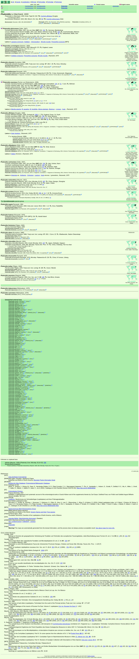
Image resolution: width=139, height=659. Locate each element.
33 (55, 619)
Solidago (27, 42)
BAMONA (46, 372)
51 (60, 84)
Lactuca (37, 175)
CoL (40, 23)
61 (76, 555)
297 (61, 563)
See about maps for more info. (105, 528)
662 (41, 147)
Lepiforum (12, 499)
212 (42, 118)
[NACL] (87, 22)
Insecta (18, 2)
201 (53, 547)
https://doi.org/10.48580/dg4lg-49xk (48, 505)
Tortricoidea (41, 2)
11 (39, 149)
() (90, 6)
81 (38, 560)
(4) (30, 194)
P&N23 (62, 22)
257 (102, 612)
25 (35, 585)
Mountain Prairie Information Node (44, 480)
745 (42, 85)
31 (83, 555)
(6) (33, 118)
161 (79, 619)
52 (43, 166)
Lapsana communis (17, 42)
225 (89, 612)
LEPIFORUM (46, 39)
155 (66, 541)
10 (75, 547)
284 (104, 646)
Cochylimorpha (29, 6)
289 (52, 557)
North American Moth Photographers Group (22, 509)
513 (75, 614)
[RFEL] (18, 17)
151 (126, 536)
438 (45, 462)
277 (35, 100)
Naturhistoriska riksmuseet (27, 518)
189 (43, 277)
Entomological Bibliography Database (38, 483)
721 (19, 648)
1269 (36, 114)
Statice (13, 154)
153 (125, 585)
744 (44, 163)
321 (129, 612)
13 (44, 193)
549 (34, 98)
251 (36, 171)
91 (42, 557)
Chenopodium (35, 42)
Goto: (31, 12)
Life (13, 2)
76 (25, 557)
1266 (42, 550)
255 (36, 169)
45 (58, 33)
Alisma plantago (43, 109)
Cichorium (30, 175)
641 (10, 648)
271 (42, 139)
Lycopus (58, 109)
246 (36, 149)
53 (50, 197)
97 (61, 612)
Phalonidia (64, 6)
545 (91, 614)
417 (47, 614)
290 (40, 193)
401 (113, 646)
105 (13, 574)
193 (92, 619)
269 (35, 557)
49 (87, 573)
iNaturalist (46, 23)
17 (44, 555)
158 (43, 184)
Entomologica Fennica (16, 491)
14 (39, 278)
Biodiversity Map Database (17, 483)
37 (59, 555)
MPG (24, 312)
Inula (63, 109)
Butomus (52, 109)
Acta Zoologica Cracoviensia (18, 477)
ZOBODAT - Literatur (29, 521)
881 (37, 648)
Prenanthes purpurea (58, 42)
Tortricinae (58, 2)
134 (56, 84)
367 (44, 181)
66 (135, 555)
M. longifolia (33, 109)
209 (94, 574)
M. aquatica (25, 109)
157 (44, 243)
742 (44, 30)
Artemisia (14, 175)
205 (51, 596)
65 (50, 612)
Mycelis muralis (46, 42)
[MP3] (46, 22)
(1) (39, 138)
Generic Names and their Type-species (43, 512)
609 (93, 620)
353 (18, 614)
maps (134, 40)
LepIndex (67, 22)
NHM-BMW (27, 22)
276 (35, 92)
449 (47, 620)
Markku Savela (90, 656)
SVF (54, 39)
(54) (30, 37)
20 (47, 138)
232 (43, 165)
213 (95, 646)
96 (42, 19)
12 (39, 37)
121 (87, 646)
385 (31, 614)
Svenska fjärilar (13, 518)
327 (35, 278)
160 (59, 36)
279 (34, 124)
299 (41, 87)
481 (61, 614)
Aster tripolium (15, 133)
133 (110, 555)
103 (93, 555)
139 (44, 168)
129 (81, 574)
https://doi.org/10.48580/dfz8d (86, 488)
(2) (55, 74)
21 (66, 555)
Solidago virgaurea (17, 56)
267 (36, 37)
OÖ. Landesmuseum (15, 521)
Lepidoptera (26, 2)
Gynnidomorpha (41, 6)
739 (43, 116)
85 (102, 627)
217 (17, 557)
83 (47, 119)
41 (100, 555)
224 (59, 32)
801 (28, 648)
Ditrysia (33, 2)
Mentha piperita (16, 109)
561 (130, 646)
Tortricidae (50, 2)
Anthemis (23, 175)
